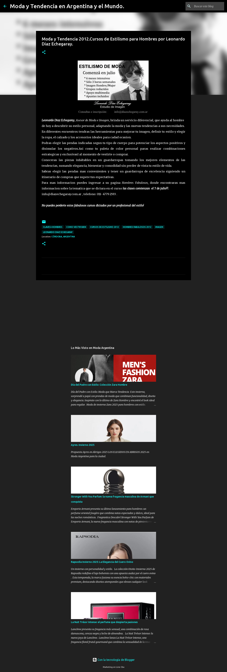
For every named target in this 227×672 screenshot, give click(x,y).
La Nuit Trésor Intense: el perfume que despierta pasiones (104, 622)
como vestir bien (76, 227)
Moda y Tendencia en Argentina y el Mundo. (67, 6)
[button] (44, 52)
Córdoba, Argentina (63, 236)
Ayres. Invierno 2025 (82, 445)
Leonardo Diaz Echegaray (58, 232)
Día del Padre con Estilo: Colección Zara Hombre (99, 384)
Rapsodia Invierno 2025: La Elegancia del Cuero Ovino (102, 562)
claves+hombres (52, 227)
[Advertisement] (113, 310)
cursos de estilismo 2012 (104, 227)
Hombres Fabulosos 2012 (137, 227)
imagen (159, 227)
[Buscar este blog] (205, 6)
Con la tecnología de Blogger (114, 659)
